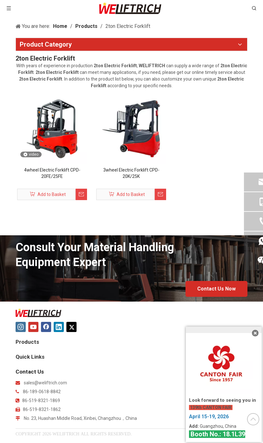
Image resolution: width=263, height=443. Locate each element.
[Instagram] (21, 327)
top (253, 419)
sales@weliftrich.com (45, 382)
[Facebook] (46, 327)
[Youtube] (33, 327)
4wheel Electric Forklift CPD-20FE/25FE (52, 173)
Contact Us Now (216, 289)
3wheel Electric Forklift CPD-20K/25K (131, 173)
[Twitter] (71, 327)
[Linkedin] (59, 327)
